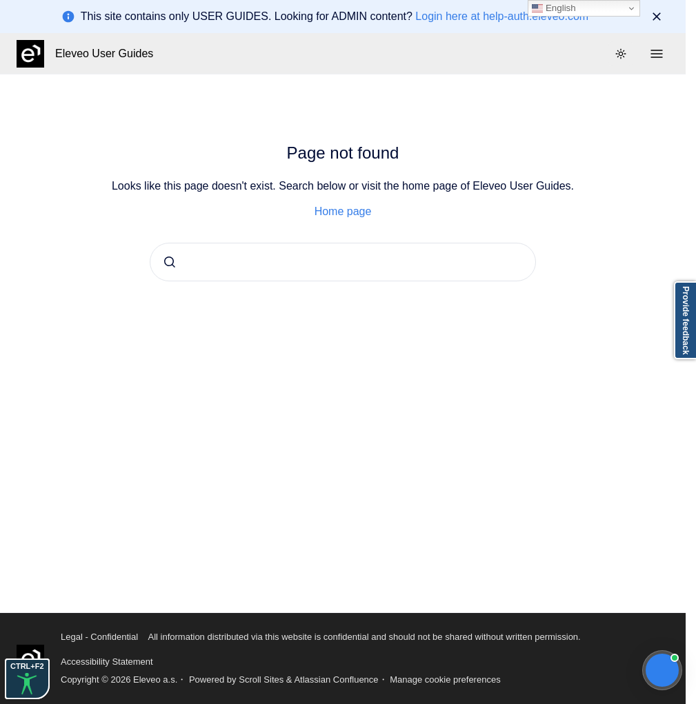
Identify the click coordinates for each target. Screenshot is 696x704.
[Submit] (170, 262)
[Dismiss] (656, 16)
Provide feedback (685, 320)
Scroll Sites (261, 679)
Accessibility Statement (107, 661)
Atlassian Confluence (336, 679)
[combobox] (342, 262)
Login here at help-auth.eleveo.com (501, 16)
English (553, 8)
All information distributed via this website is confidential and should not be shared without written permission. (364, 637)
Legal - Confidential (99, 637)
